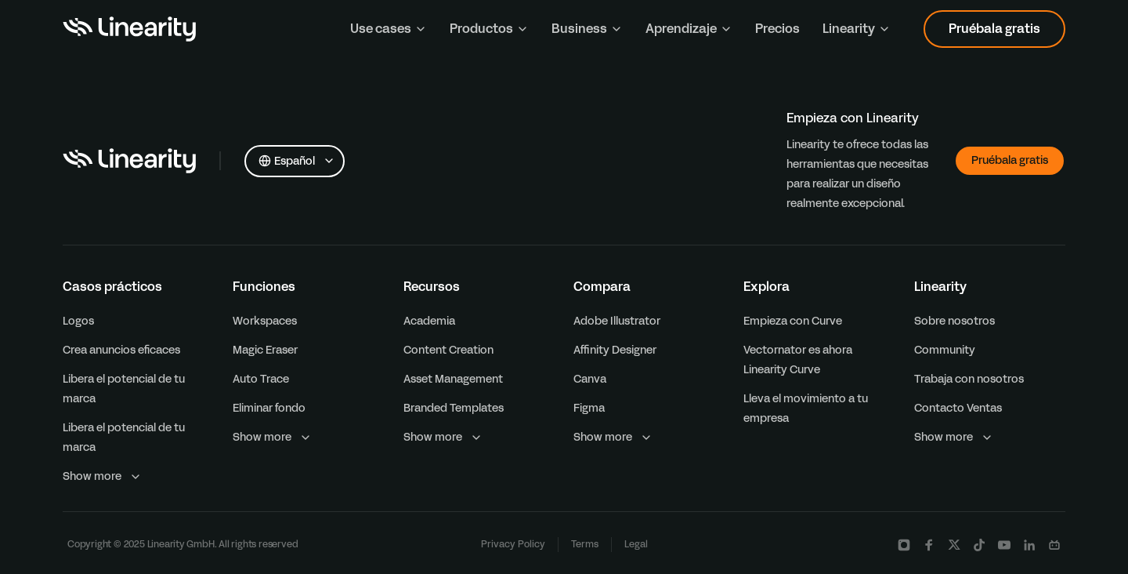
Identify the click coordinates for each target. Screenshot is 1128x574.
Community (944, 350)
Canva (589, 379)
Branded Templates (453, 408)
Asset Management (453, 379)
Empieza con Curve (792, 321)
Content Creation (448, 350)
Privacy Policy (513, 544)
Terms (584, 544)
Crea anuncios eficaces (121, 350)
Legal (636, 544)
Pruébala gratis (994, 29)
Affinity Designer (614, 350)
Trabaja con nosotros (969, 379)
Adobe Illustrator (616, 321)
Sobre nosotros (954, 321)
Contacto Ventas (958, 408)
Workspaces (265, 321)
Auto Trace (261, 379)
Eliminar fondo (269, 408)
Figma (589, 408)
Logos (78, 321)
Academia (429, 321)
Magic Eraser (265, 350)
